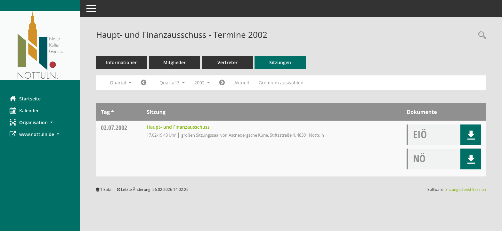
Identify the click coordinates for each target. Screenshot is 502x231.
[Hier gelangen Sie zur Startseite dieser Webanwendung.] (40, 45)
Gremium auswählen (281, 83)
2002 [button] (202, 83)
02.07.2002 (114, 127)
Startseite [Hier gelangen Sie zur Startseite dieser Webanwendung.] (25, 98)
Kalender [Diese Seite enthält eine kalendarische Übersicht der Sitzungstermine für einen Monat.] (24, 110)
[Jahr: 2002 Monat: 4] (143, 83)
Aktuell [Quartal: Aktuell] (241, 83)
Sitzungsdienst (465, 189)
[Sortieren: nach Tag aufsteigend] (112, 112)
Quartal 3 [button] (172, 83)
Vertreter (227, 62)
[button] (40, 122)
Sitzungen (280, 62)
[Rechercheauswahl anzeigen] (480, 35)
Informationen (122, 62)
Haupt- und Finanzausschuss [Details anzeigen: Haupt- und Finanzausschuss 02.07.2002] (178, 127)
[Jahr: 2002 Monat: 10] (222, 83)
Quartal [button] (120, 83)
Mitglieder (174, 62)
